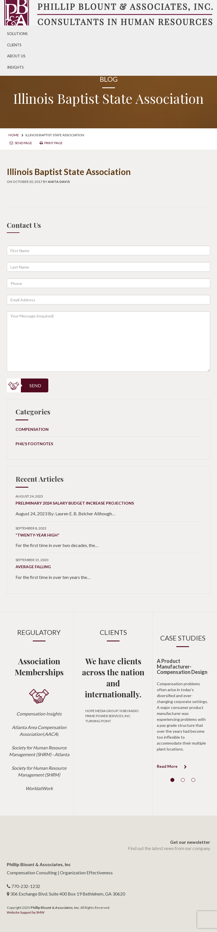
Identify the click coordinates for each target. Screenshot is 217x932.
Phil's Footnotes (34, 443)
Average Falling (33, 566)
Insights (15, 67)
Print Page (51, 143)
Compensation (32, 429)
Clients (14, 45)
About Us (16, 56)
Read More (172, 766)
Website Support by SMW (25, 912)
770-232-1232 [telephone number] (25, 886)
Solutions (17, 33)
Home (13, 135)
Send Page (21, 143)
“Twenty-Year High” (37, 535)
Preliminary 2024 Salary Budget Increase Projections (75, 503)
